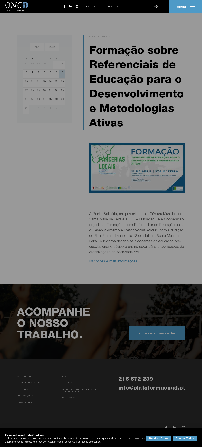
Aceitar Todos (185, 438)
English (91, 6)
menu (186, 6)
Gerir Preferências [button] (136, 438)
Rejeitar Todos (158, 438)
